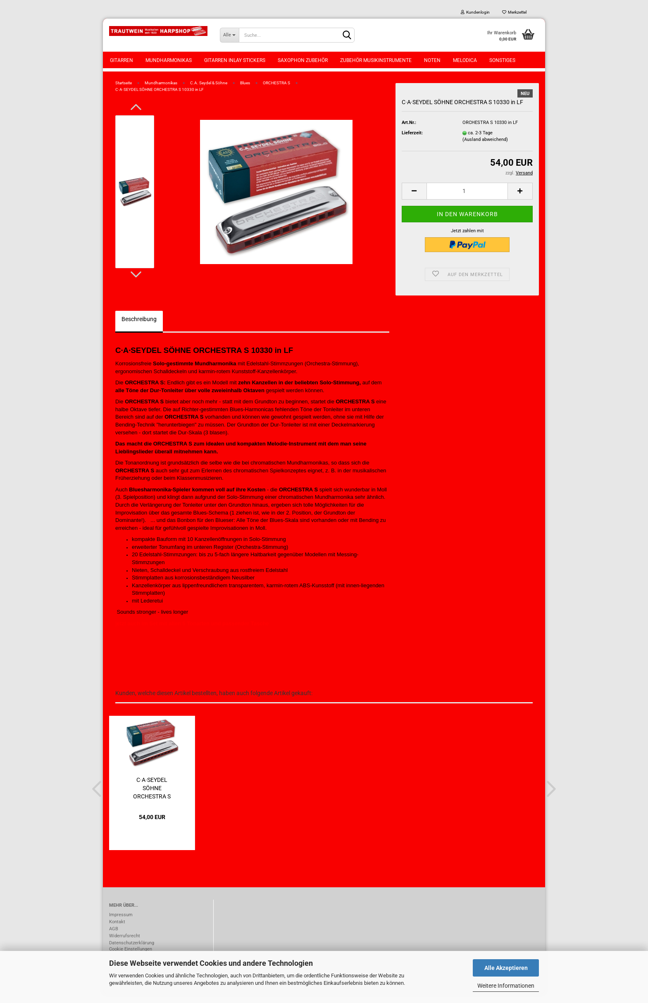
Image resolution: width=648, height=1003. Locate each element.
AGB (113, 938)
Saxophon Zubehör (303, 60)
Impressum (121, 924)
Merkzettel (514, 12)
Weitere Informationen (505, 985)
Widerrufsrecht (124, 945)
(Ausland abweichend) (485, 148)
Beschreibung (139, 328)
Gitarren (121, 60)
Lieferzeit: (412, 142)
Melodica (465, 60)
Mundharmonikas (168, 60)
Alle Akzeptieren (506, 968)
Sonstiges (502, 60)
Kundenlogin (475, 12)
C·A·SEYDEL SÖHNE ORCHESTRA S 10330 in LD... (152, 797)
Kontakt (117, 931)
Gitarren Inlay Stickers (234, 60)
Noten (432, 60)
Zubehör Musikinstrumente (376, 60)
